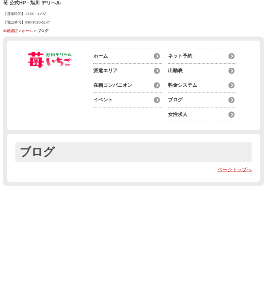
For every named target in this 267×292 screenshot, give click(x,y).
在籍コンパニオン (112, 85)
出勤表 (175, 70)
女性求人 (177, 114)
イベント (103, 100)
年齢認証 (10, 31)
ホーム (27, 31)
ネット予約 (180, 56)
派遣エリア (105, 70)
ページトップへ (234, 169)
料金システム (182, 85)
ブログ (175, 100)
